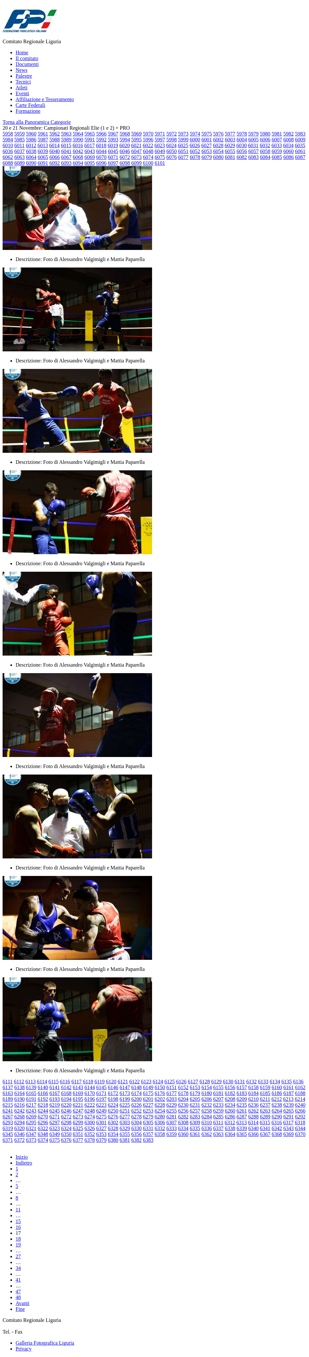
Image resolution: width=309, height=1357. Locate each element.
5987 (43, 139)
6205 (195, 1099)
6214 (300, 1099)
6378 (89, 1140)
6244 (43, 1111)
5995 (136, 139)
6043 (89, 151)
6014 (54, 145)
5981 (277, 134)
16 (18, 1227)
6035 (300, 145)
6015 (66, 145)
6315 (265, 1122)
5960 (31, 134)
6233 (218, 1105)
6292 (300, 1116)
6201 (148, 1099)
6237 (265, 1105)
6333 (171, 1128)
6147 (125, 1087)
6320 (19, 1128)
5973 (183, 134)
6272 (66, 1116)
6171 (101, 1093)
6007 (277, 139)
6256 (183, 1111)
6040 (54, 151)
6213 (288, 1099)
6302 (113, 1122)
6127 (193, 1081)
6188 (300, 1093)
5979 (253, 134)
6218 (43, 1105)
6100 (148, 163)
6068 (78, 157)
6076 (171, 157)
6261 (242, 1111)
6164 (19, 1093)
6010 (8, 145)
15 (18, 1221)
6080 (218, 157)
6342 (277, 1128)
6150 (160, 1087)
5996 (148, 139)
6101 (160, 163)
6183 (242, 1093)
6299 (78, 1122)
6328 (113, 1128)
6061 (300, 151)
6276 (113, 1116)
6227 (148, 1105)
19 (18, 1244)
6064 (31, 157)
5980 (265, 134)
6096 (101, 163)
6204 (183, 1099)
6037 (19, 151)
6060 (288, 151)
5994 (125, 139)
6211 (265, 1099)
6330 (136, 1128)
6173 (125, 1093)
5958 (8, 134)
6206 (206, 1099)
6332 (160, 1128)
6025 (183, 145)
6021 (136, 145)
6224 (113, 1105)
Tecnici (23, 82)
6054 (218, 151)
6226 (136, 1105)
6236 (253, 1105)
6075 (160, 157)
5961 (43, 134)
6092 (54, 163)
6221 (78, 1105)
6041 (66, 151)
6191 (31, 1099)
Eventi (22, 93)
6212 (276, 1099)
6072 (125, 157)
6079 (206, 157)
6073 (136, 157)
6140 (43, 1087)
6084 (265, 157)
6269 (31, 1116)
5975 (206, 134)
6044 (101, 151)
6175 (148, 1093)
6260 (230, 1111)
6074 (148, 157)
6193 (54, 1099)
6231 (195, 1105)
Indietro (24, 1163)
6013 (42, 145)
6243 (31, 1111)
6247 (78, 1111)
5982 (288, 134)
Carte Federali (30, 105)
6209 (242, 1099)
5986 (31, 139)
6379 (101, 1140)
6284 (206, 1116)
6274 (89, 1116)
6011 (19, 145)
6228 (160, 1105)
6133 (263, 1081)
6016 (77, 145)
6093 (66, 163)
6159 (265, 1087)
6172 (113, 1093)
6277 (125, 1116)
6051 (183, 151)
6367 (265, 1134)
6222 (89, 1105)
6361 (195, 1134)
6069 (89, 157)
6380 (113, 1140)
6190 (19, 1099)
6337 (218, 1128)
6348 (43, 1134)
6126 (181, 1081)
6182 (230, 1093)
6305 (148, 1122)
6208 (230, 1099)
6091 (43, 163)
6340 (253, 1128)
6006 (265, 139)
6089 (19, 163)
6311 (218, 1122)
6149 (148, 1087)
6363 (218, 1134)
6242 (19, 1111)
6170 (89, 1093)
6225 (125, 1105)
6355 (125, 1134)
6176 (160, 1093)
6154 (206, 1087)
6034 (288, 145)
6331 (148, 1128)
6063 (19, 157)
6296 (43, 1122)
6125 (169, 1081)
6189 (8, 1099)
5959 (19, 134)
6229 (171, 1105)
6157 (242, 1087)
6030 (241, 145)
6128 (205, 1081)
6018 (101, 145)
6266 (300, 1111)
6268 (19, 1116)
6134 (275, 1081)
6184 (253, 1093)
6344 (300, 1128)
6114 (42, 1081)
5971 (160, 134)
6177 (171, 1093)
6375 (54, 1140)
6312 (230, 1122)
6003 (230, 139)
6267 (8, 1116)
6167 (54, 1093)
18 (18, 1239)
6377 (78, 1140)
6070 (101, 157)
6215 (8, 1105)
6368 (277, 1134)
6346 (19, 1134)
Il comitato (27, 58)
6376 (66, 1140)
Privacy (24, 1348)
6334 (183, 1128)
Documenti (27, 64)
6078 (195, 157)
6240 (300, 1105)
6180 (206, 1093)
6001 (206, 139)
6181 (218, 1093)
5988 (54, 139)
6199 (125, 1099)
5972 (171, 134)
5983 (300, 134)
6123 (146, 1081)
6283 (195, 1116)
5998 (171, 139)
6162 (300, 1087)
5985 (19, 139)
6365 (242, 1134)
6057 (253, 151)
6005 (253, 139)
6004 (242, 139)
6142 (66, 1087)
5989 (66, 139)
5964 (78, 134)
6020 (124, 145)
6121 (123, 1081)
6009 (300, 139)
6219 (54, 1105)
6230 (183, 1105)
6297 (54, 1122)
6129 (216, 1081)
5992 (101, 139)
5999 (183, 139)
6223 (101, 1105)
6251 (125, 1111)
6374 (43, 1140)
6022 (148, 145)
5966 (101, 134)
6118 (88, 1081)
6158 (253, 1087)
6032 (265, 145)
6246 (66, 1111)
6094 (78, 163)
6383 (148, 1140)
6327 (101, 1128)
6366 (253, 1134)
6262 (253, 1111)
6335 (195, 1128)
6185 (265, 1093)
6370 (300, 1134)
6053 (206, 151)
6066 (54, 157)
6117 (76, 1081)
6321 (31, 1128)
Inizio (22, 1157)
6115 (53, 1081)
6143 (78, 1087)
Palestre (24, 76)
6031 (253, 145)
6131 (240, 1081)
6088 (8, 163)
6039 (43, 151)
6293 (8, 1122)
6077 (183, 157)
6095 (89, 163)
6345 (8, 1134)
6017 (89, 145)
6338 (230, 1128)
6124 (158, 1081)
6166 (43, 1093)
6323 (54, 1128)
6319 (8, 1128)
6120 (111, 1081)
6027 (206, 145)
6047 (136, 151)
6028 (218, 145)
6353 (101, 1134)
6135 (286, 1081)
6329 (125, 1128)
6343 (288, 1128)
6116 (65, 1081)
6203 (171, 1099)
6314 (253, 1122)
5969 (136, 134)
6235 (242, 1105)
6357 (148, 1134)
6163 (8, 1093)
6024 (171, 145)
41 (18, 1280)
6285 (218, 1116)
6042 (78, 151)
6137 (8, 1087)
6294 (19, 1122)
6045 (113, 151)
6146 (113, 1087)
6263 (265, 1111)
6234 (230, 1105)
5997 (160, 139)
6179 (195, 1093)
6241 (8, 1111)
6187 (288, 1093)
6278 (136, 1116)
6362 (206, 1134)
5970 (148, 134)
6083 (253, 157)
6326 (89, 1128)
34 (18, 1268)
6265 (288, 1111)
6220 (66, 1105)
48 (18, 1297)
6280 (160, 1116)
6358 (160, 1134)
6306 (160, 1122)
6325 (78, 1128)
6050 (171, 151)
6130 (228, 1081)
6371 (8, 1140)
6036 (8, 151)
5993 (113, 139)
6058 (265, 151)
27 (18, 1256)
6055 (230, 151)
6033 (276, 145)
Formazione (28, 111)
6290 (277, 1116)
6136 (298, 1081)
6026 (194, 145)
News (21, 70)
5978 (242, 134)
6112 (19, 1081)
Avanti (22, 1303)
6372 (19, 1140)
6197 (101, 1099)
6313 (241, 1122)
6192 (43, 1099)
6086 (288, 157)
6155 (218, 1087)
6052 (195, 151)
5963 (66, 134)
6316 (276, 1122)
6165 (31, 1093)
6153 (195, 1087)
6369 (288, 1134)
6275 (101, 1116)
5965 (89, 134)
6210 (253, 1099)
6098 (125, 163)
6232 (206, 1105)
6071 (113, 157)
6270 (43, 1116)
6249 (101, 1111)
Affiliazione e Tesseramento (45, 99)
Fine (20, 1309)
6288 (253, 1116)
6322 (43, 1128)
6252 (136, 1111)
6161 (288, 1087)
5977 (230, 134)
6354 (113, 1134)
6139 (31, 1087)
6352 (89, 1134)
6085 (277, 157)
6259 (218, 1111)
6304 (136, 1122)
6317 (288, 1122)
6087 (300, 157)
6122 (134, 1081)
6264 (277, 1111)
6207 (218, 1099)
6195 (78, 1099)
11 (18, 1209)
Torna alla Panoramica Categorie (37, 122)
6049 (160, 151)
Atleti (21, 87)
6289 (265, 1116)
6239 (288, 1105)
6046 (125, 151)
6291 (288, 1116)
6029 (230, 145)
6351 (78, 1134)
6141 (54, 1087)
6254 (160, 1111)
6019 (113, 145)
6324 (66, 1128)
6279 (148, 1116)
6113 (30, 1081)
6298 (66, 1122)
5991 (89, 139)
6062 (8, 157)
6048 (148, 151)
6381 (125, 1140)
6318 (300, 1122)
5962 (54, 134)
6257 (195, 1111)
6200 (136, 1099)
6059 (277, 151)
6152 (183, 1087)
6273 (78, 1116)
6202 (160, 1099)
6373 (31, 1140)
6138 (19, 1087)
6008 (288, 139)
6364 (230, 1134)
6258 (206, 1111)
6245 (54, 1111)
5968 (125, 134)
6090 (31, 163)
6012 (31, 145)
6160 (277, 1087)
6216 (19, 1105)
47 (18, 1291)
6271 (54, 1116)
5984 (8, 139)
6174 (136, 1093)
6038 (31, 151)
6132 (251, 1081)
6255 (171, 1111)
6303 (125, 1122)
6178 (183, 1093)
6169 (78, 1093)
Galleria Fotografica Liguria (45, 1343)
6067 (66, 157)
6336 (206, 1128)
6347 (31, 1134)
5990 (78, 139)
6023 (159, 145)
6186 (277, 1093)
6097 (113, 163)
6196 (89, 1099)
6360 (183, 1134)
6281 (171, 1116)
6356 (136, 1134)
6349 (54, 1134)
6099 (136, 163)
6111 (8, 1081)
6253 (148, 1111)
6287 (242, 1116)
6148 (136, 1087)
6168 (66, 1093)
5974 (195, 134)
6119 (100, 1081)
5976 (218, 134)
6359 (171, 1134)
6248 (89, 1111)
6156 (230, 1087)
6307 (171, 1122)
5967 (113, 134)
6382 (136, 1140)
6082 (242, 157)
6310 (206, 1122)
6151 (171, 1087)
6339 (242, 1128)
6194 (66, 1099)
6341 (265, 1128)
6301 (101, 1122)
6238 (277, 1105)
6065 (43, 157)
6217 (31, 1105)
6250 (113, 1111)
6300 (89, 1122)
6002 (218, 139)
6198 (113, 1099)
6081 (230, 157)
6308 (183, 1122)
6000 (195, 139)
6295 (31, 1122)
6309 (195, 1122)
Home (22, 52)
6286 (230, 1116)
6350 (66, 1134)
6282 (183, 1116)
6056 (242, 151)
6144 (89, 1087)
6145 (101, 1087)
